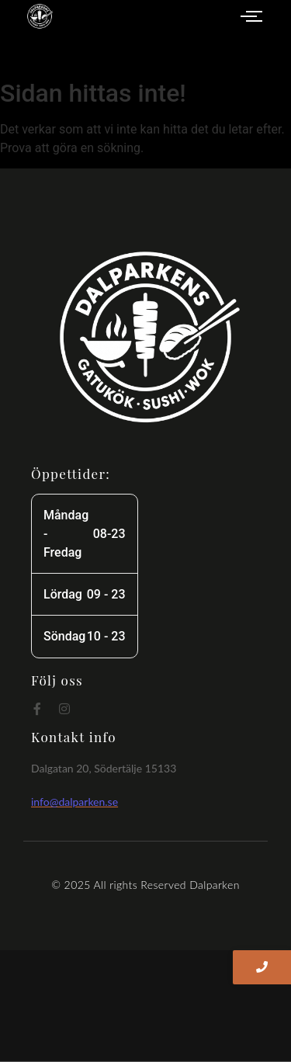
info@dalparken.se (74, 801)
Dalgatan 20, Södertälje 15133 (103, 768)
